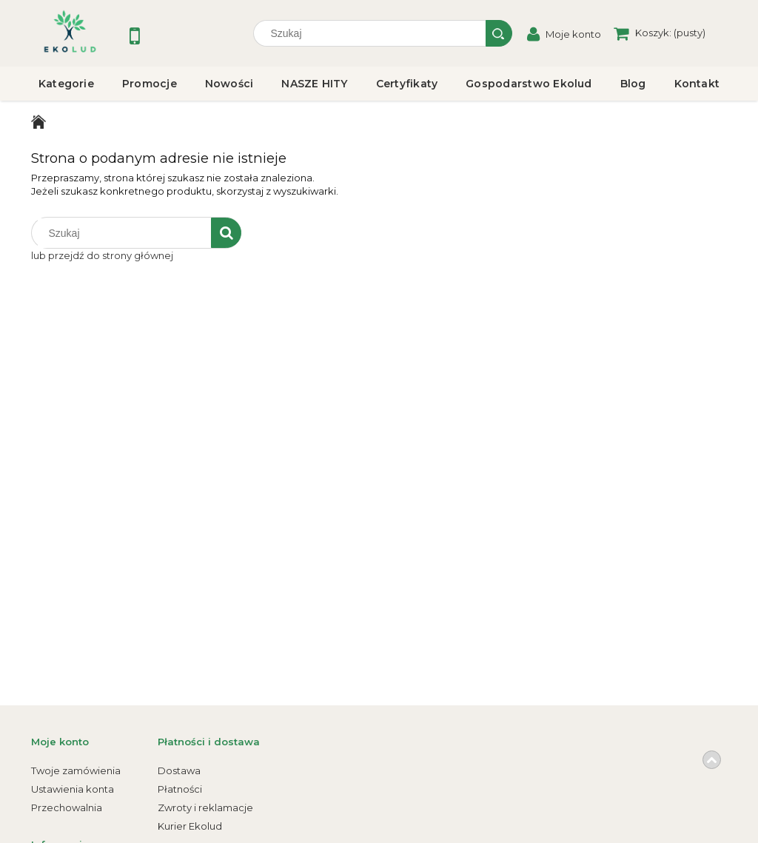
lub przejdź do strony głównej (102, 255)
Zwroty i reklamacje (205, 807)
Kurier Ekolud (190, 826)
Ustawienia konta (72, 789)
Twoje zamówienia (76, 770)
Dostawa (179, 770)
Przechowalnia (66, 807)
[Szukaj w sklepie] (373, 33)
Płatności (180, 789)
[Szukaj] (499, 33)
